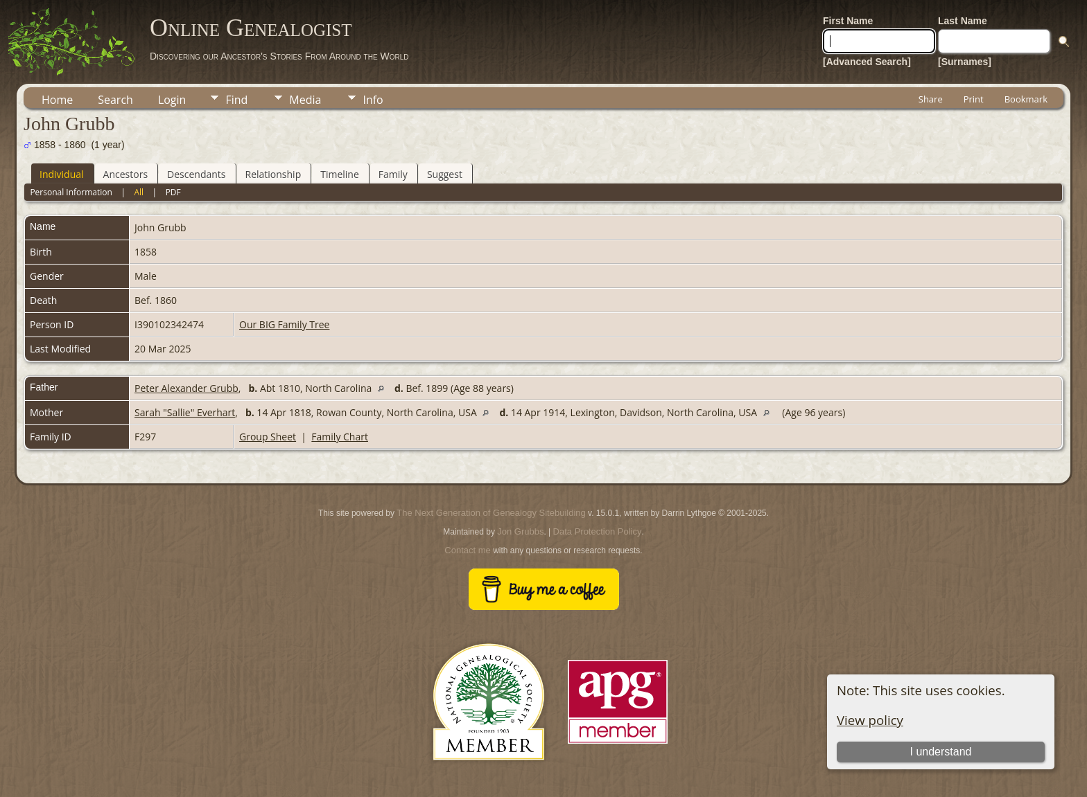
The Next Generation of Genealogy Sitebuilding (491, 513)
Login (172, 99)
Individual (62, 174)
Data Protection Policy (597, 531)
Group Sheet (267, 436)
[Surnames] (964, 61)
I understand (940, 752)
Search (115, 99)
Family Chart (339, 436)
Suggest (444, 174)
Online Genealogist (251, 28)
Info (373, 99)
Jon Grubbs (520, 531)
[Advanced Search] (867, 61)
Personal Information (71, 192)
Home (57, 99)
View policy (870, 719)
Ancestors (125, 174)
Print (974, 99)
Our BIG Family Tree (284, 324)
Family (393, 174)
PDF (173, 192)
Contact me (467, 550)
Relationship (273, 174)
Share (931, 99)
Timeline (339, 174)
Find (236, 99)
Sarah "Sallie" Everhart (184, 412)
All (139, 192)
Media (305, 99)
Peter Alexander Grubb (186, 388)
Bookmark (1026, 99)
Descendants (196, 174)
